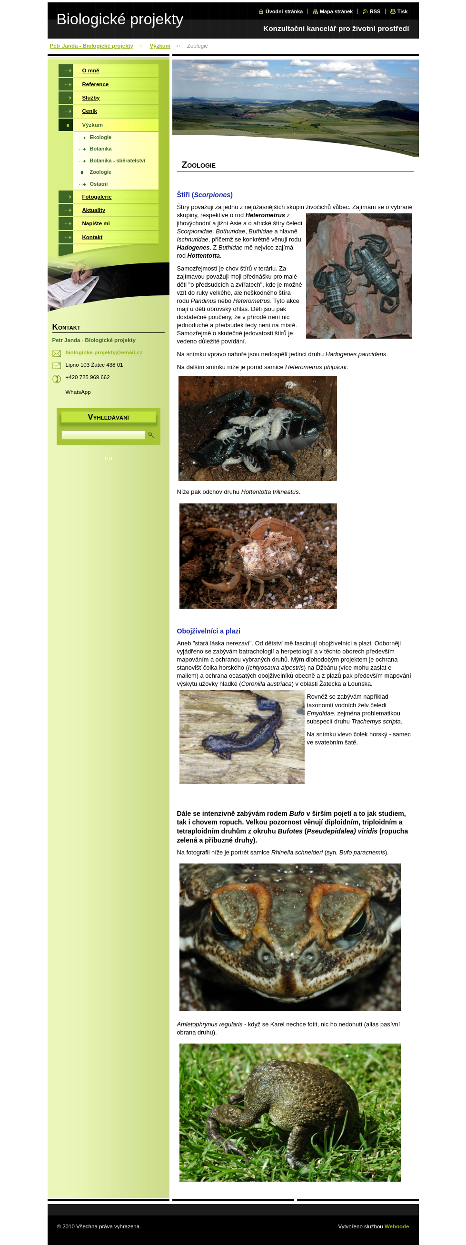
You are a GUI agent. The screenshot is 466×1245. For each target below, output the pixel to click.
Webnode (397, 1226)
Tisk (402, 11)
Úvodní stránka (284, 11)
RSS (375, 11)
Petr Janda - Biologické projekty (91, 46)
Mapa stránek (336, 11)
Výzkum (160, 46)
